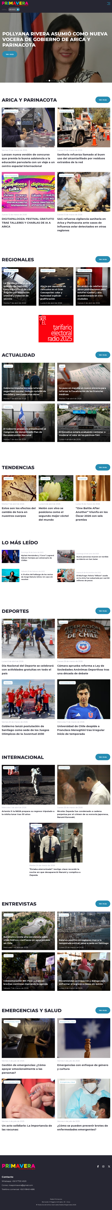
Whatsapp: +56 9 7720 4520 (14, 1181)
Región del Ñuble (85, 271)
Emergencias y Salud (12, 1022)
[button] (46, 80)
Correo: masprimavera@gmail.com (17, 1185)
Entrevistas (8, 915)
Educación (8, 366)
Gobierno (8, 407)
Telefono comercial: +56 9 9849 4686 (18, 1189)
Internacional (8, 768)
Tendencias (8, 479)
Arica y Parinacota (11, 111)
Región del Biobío (11, 271)
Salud (62, 366)
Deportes (8, 622)
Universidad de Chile (67, 683)
